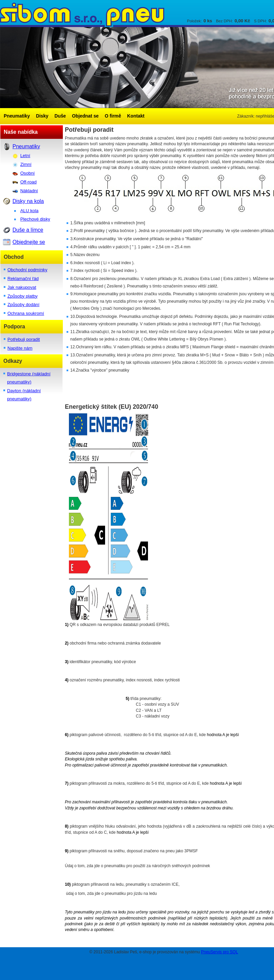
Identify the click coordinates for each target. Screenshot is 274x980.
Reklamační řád (23, 278)
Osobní (27, 173)
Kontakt (135, 116)
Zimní (25, 164)
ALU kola (29, 210)
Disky (42, 116)
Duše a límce (28, 230)
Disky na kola (28, 201)
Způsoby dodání (23, 304)
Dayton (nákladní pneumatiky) (24, 394)
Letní (25, 155)
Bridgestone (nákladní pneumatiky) (28, 377)
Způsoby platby (22, 296)
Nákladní (29, 190)
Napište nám (19, 348)
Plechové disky (35, 219)
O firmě (113, 116)
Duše (60, 116)
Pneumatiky (17, 116)
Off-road (28, 181)
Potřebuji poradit (23, 339)
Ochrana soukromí (25, 313)
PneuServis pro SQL (219, 952)
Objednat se (85, 116)
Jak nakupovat (21, 287)
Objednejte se (29, 242)
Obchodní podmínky (27, 269)
